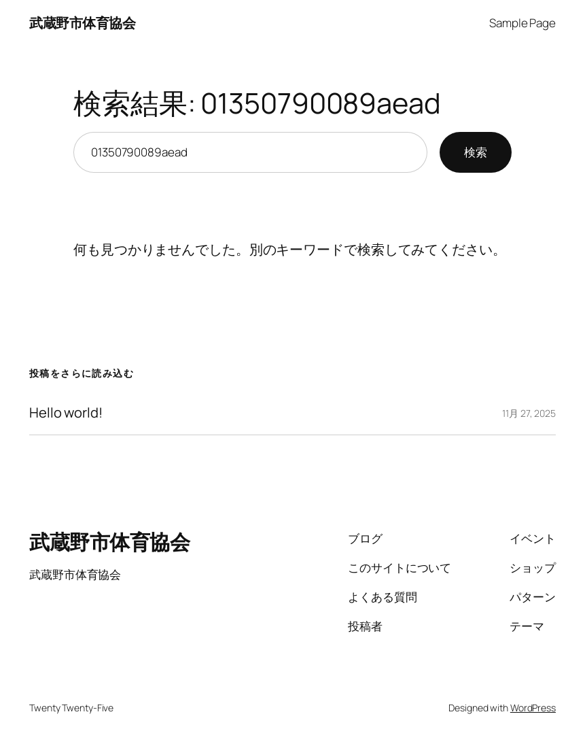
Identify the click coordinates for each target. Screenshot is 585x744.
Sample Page (522, 23)
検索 (475, 152)
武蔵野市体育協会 (82, 23)
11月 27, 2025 (529, 413)
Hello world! (66, 413)
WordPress (533, 707)
